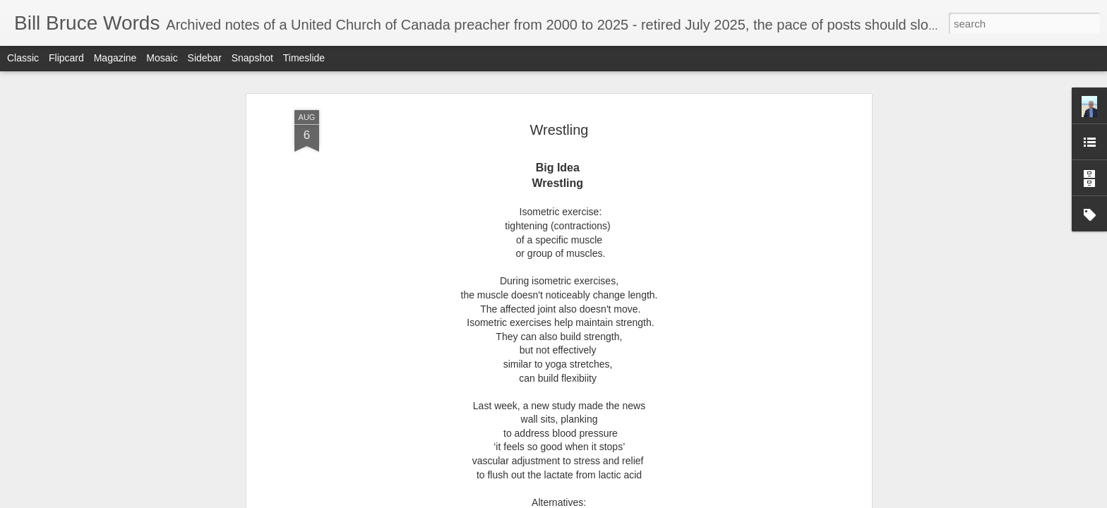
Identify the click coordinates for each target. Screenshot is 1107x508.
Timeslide (304, 58)
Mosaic (161, 58)
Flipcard (66, 58)
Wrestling (559, 124)
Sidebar (205, 58)
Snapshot (252, 58)
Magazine (115, 58)
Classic (23, 58)
